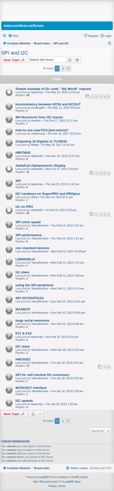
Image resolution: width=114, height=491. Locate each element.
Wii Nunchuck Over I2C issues (39, 117)
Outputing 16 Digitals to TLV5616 (41, 141)
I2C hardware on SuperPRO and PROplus (48, 194)
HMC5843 (23, 152)
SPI (18, 181)
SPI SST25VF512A (30, 298)
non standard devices (33, 248)
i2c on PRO (24, 207)
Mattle (34, 144)
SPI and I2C (14, 53)
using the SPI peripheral (34, 285)
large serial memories (33, 320)
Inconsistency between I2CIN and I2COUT (48, 104)
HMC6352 (23, 359)
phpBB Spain (73, 481)
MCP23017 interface (31, 388)
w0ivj (34, 197)
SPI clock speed (28, 222)
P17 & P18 (24, 333)
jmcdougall (37, 107)
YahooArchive (39, 225)
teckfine (35, 120)
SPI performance (29, 235)
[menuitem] (13, 36)
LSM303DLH (25, 259)
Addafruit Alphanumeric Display (41, 165)
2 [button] (63, 68)
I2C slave (23, 346)
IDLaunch (45, 481)
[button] (68, 68)
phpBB (44, 477)
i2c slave (22, 272)
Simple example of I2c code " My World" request (53, 89)
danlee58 (36, 155)
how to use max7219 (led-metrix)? (42, 130)
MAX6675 (23, 309)
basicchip (36, 92)
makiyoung (37, 133)
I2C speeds (24, 401)
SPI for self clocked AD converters (42, 375)
